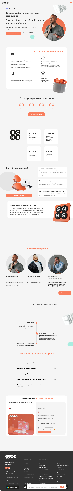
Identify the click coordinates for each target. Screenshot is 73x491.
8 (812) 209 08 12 (9, 462)
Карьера (26, 463)
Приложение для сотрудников (45, 476)
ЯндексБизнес (60, 471)
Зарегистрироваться (44, 432)
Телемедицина (42, 465)
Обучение (26, 471)
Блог (25, 469)
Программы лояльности (44, 480)
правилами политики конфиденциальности (47, 424)
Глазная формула (61, 474)
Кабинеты (59, 467)
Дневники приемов (43, 472)
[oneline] (51, 415)
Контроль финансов (43, 469)
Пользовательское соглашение (12, 483)
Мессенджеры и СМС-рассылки (46, 478)
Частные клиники (27, 479)
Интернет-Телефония (43, 474)
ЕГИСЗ (58, 478)
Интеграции (59, 476)
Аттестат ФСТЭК (9, 482)
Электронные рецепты (62, 461)
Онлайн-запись (60, 463)
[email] (51, 408)
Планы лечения (60, 472)
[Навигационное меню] (71, 2)
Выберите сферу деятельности (46, 418)
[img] (6, 468)
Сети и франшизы (28, 483)
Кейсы (28, 469)
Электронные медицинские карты (46, 461)
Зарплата (41, 481)
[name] (51, 405)
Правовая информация (29, 474)
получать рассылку (49, 426)
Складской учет (42, 467)
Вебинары (26, 473)
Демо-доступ (60, 481)
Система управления (61, 480)
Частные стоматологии (29, 481)
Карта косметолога (43, 483)
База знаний (26, 468)
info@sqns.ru (8, 464)
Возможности (27, 465)
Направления (27, 466)
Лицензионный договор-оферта (12, 477)
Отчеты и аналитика (43, 463)
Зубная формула (60, 469)
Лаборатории (42, 471)
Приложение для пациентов (63, 465)
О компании (26, 461)
